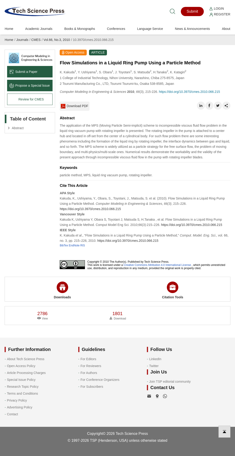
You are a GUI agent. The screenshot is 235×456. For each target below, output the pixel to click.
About (226, 29)
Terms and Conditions (22, 393)
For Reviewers (91, 366)
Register (220, 14)
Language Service (150, 29)
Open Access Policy (21, 366)
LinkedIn (155, 359)
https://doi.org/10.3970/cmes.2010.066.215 (189, 92)
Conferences (116, 29)
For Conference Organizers (100, 380)
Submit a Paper (23, 72)
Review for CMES (31, 99)
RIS (82, 245)
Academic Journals (38, 29)
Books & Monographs (79, 29)
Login (217, 8)
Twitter (154, 366)
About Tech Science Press (25, 359)
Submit (192, 11)
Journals (22, 40)
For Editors (88, 359)
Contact (12, 414)
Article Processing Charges (26, 373)
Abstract (17, 128)
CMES (35, 40)
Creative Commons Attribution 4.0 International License (157, 265)
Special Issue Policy (21, 380)
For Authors (89, 373)
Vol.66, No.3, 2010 (57, 40)
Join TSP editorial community (170, 381)
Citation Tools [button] (172, 290)
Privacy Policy (17, 400)
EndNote (74, 245)
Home (9, 29)
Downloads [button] (62, 290)
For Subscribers (92, 386)
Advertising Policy (19, 407)
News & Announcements (192, 29)
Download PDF (74, 106)
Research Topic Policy (22, 386)
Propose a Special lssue (29, 85)
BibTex (64, 245)
